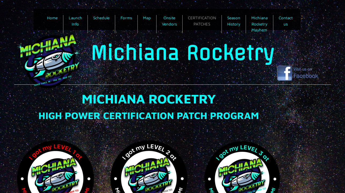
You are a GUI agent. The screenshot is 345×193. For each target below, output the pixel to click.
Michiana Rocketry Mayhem (259, 24)
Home (52, 18)
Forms (126, 18)
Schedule (101, 18)
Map (147, 18)
